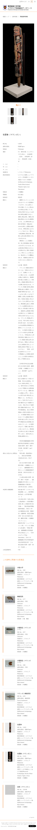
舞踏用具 (20, 596)
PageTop (32, 817)
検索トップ (6, 16)
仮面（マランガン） (24, 787)
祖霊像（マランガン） (24, 753)
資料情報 (14, 16)
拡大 (18, 105)
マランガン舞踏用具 (24, 693)
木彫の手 (20, 567)
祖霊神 (19, 724)
